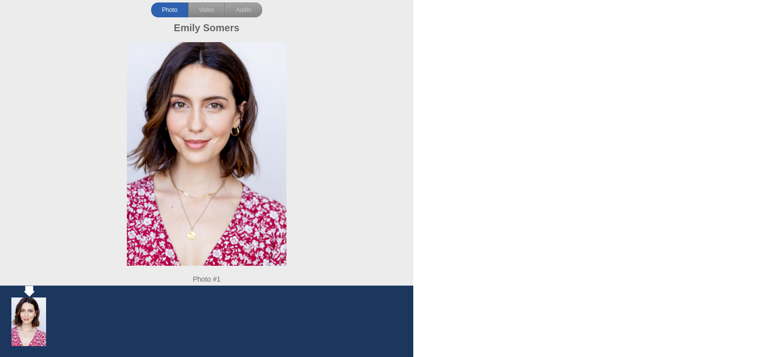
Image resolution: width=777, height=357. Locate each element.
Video (206, 9)
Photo (169, 9)
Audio (243, 9)
